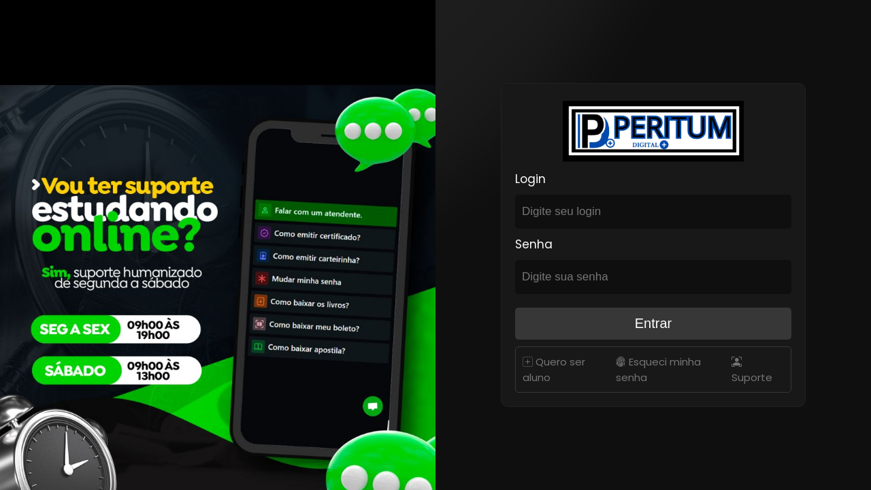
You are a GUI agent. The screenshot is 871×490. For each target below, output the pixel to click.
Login (530, 179)
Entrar (653, 323)
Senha (534, 244)
